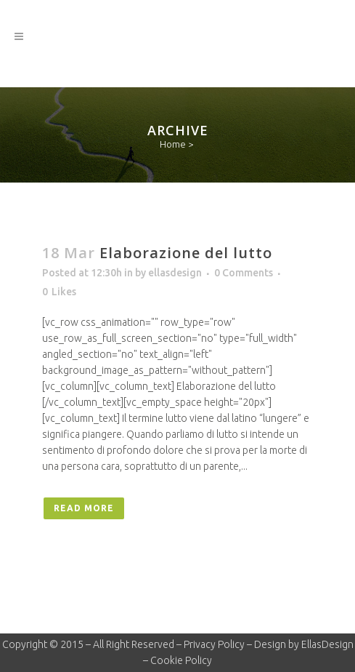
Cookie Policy (181, 660)
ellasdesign (175, 273)
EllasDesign (327, 644)
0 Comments (243, 273)
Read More (84, 508)
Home (173, 144)
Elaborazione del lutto (185, 253)
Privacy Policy (214, 644)
